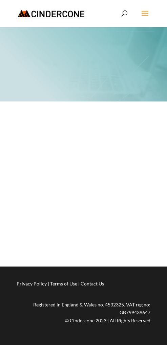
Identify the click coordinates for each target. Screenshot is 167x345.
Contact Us (92, 283)
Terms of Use (63, 283)
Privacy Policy (32, 283)
